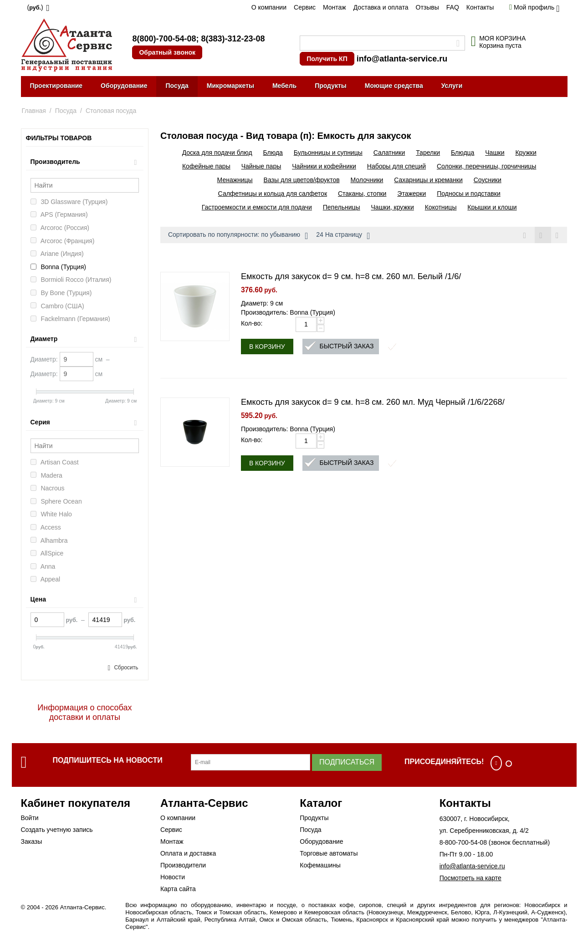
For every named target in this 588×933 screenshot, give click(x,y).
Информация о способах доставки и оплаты (84, 712)
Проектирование (56, 85)
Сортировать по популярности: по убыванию (238, 236)
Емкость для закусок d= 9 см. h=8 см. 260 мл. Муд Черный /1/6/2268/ (373, 402)
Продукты (331, 85)
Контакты (480, 7)
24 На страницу (343, 236)
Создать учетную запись (57, 829)
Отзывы (427, 7)
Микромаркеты (230, 85)
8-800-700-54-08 (463, 842)
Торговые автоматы (329, 853)
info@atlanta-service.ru (402, 58)
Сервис (305, 7)
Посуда (176, 85)
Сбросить (126, 667)
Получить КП (327, 58)
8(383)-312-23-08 (233, 38)
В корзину (267, 347)
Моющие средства (394, 85)
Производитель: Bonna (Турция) (288, 312)
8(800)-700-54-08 (164, 38)
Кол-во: (251, 323)
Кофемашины (320, 865)
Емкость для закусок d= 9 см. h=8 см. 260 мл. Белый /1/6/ (351, 276)
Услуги (452, 85)
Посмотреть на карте (470, 878)
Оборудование (124, 85)
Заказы (31, 841)
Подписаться (346, 762)
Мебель (284, 85)
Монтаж (334, 7)
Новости (172, 877)
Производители (183, 865)
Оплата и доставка (188, 853)
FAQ (452, 7)
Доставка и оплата (381, 7)
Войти (30, 817)
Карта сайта (178, 888)
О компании (268, 7)
